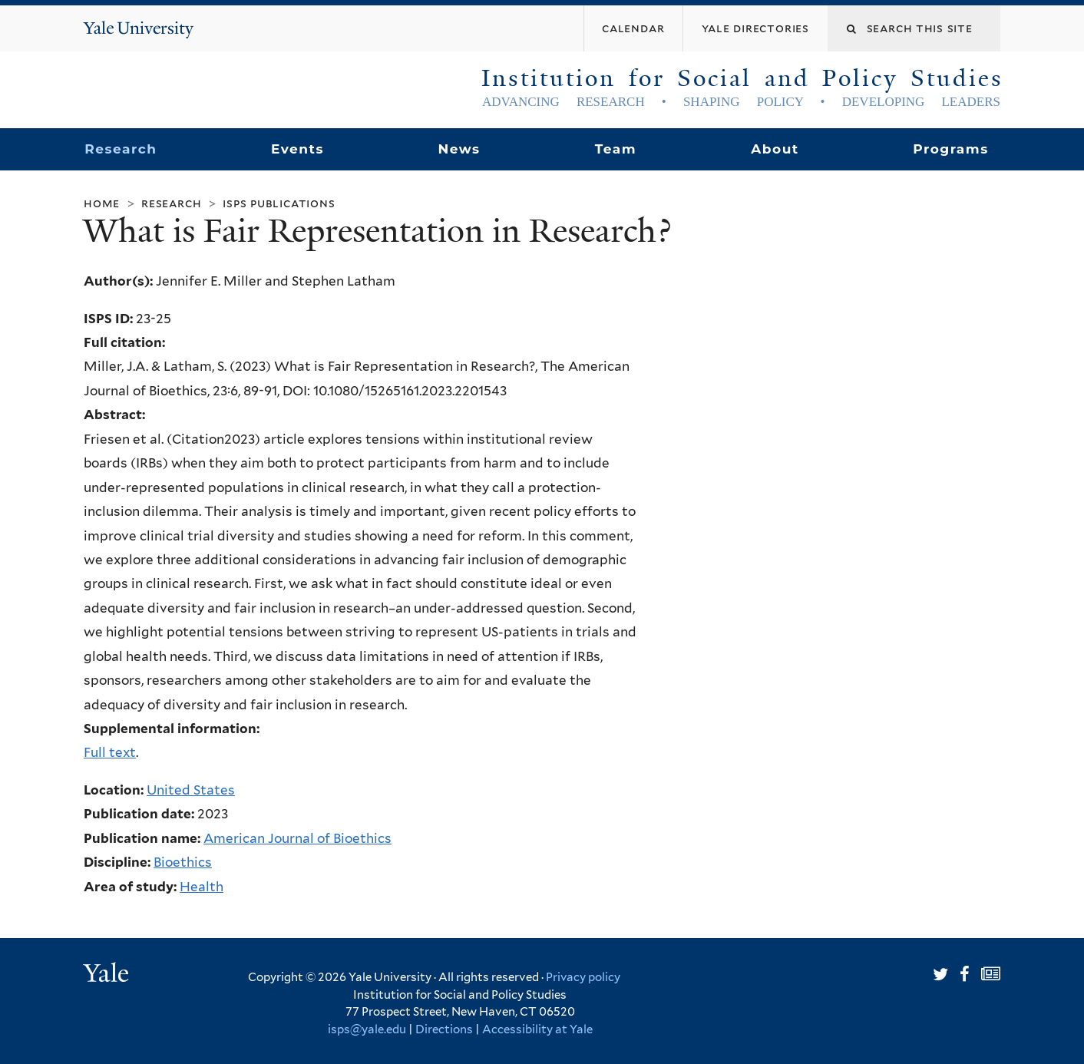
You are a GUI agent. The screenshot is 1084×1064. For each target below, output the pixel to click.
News (459, 149)
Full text (110, 752)
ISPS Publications (279, 203)
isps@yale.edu (367, 1029)
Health (201, 886)
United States (191, 790)
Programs (951, 149)
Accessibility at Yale (537, 1029)
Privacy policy (583, 977)
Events (297, 149)
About (774, 149)
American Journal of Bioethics (297, 838)
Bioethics (183, 862)
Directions (444, 1029)
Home (102, 203)
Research (120, 149)
